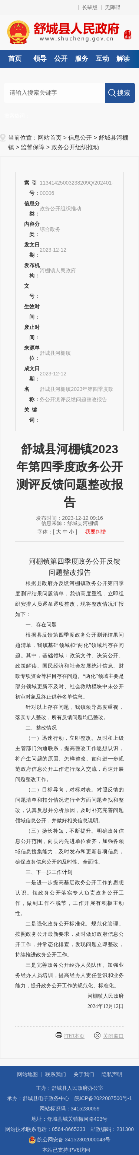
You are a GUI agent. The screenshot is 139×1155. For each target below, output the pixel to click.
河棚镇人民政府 (105, 996)
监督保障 (32, 147)
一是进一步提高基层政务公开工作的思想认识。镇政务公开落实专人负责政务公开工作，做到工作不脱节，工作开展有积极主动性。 (69, 898)
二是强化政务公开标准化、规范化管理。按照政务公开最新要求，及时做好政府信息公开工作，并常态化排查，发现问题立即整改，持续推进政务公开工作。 (69, 939)
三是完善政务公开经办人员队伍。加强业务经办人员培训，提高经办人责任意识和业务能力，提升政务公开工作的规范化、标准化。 (69, 975)
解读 (123, 58)
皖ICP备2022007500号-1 (103, 1098)
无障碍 (112, 7)
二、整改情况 (41, 728)
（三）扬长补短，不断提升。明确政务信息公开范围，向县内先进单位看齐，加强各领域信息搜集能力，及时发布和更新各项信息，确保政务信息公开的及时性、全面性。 (69, 846)
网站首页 (50, 137)
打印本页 (74, 1036)
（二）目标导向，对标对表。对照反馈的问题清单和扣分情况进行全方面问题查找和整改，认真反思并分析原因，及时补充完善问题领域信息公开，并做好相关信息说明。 (69, 805)
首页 (14, 58)
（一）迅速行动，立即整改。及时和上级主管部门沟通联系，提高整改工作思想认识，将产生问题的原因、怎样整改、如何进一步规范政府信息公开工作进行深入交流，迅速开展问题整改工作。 (69, 758)
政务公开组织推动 (75, 147)
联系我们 (55, 1074)
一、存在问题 (41, 624)
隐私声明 (112, 1074)
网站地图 (27, 1074)
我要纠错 (95, 532)
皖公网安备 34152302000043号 (69, 1139)
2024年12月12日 (105, 1006)
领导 (40, 58)
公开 (60, 58)
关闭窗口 (113, 1036)
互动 (102, 58)
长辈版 (89, 7)
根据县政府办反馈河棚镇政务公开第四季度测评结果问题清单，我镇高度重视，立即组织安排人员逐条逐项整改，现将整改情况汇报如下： (69, 599)
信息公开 (80, 137)
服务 (81, 58)
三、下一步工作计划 (49, 872)
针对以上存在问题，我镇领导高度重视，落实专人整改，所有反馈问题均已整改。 (69, 712)
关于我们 (83, 1074)
